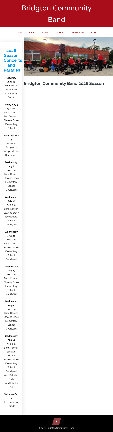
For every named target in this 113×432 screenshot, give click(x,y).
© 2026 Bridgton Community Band (56, 428)
